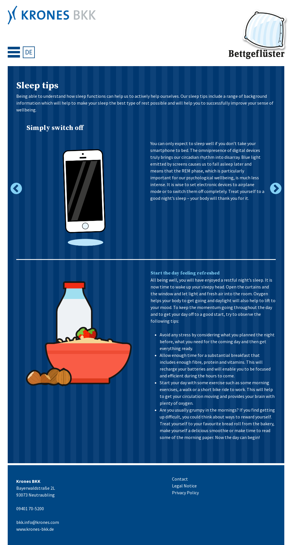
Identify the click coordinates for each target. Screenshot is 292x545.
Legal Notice (184, 486)
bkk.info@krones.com (37, 522)
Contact (180, 479)
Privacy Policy (185, 492)
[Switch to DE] (29, 52)
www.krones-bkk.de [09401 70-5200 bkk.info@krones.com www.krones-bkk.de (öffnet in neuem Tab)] (35, 529)
